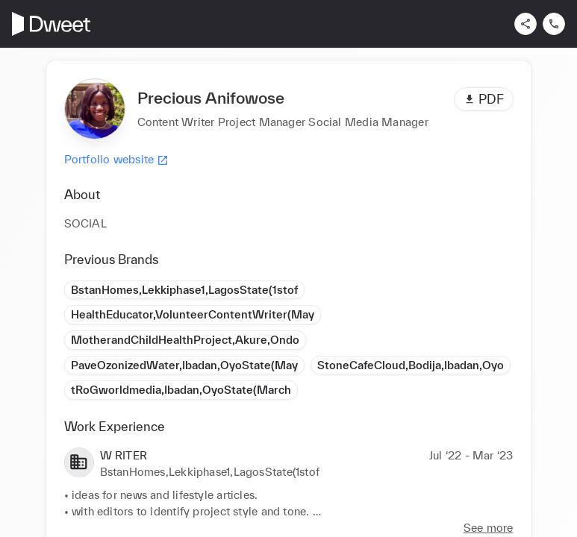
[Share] (525, 24)
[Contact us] (554, 24)
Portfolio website (116, 159)
